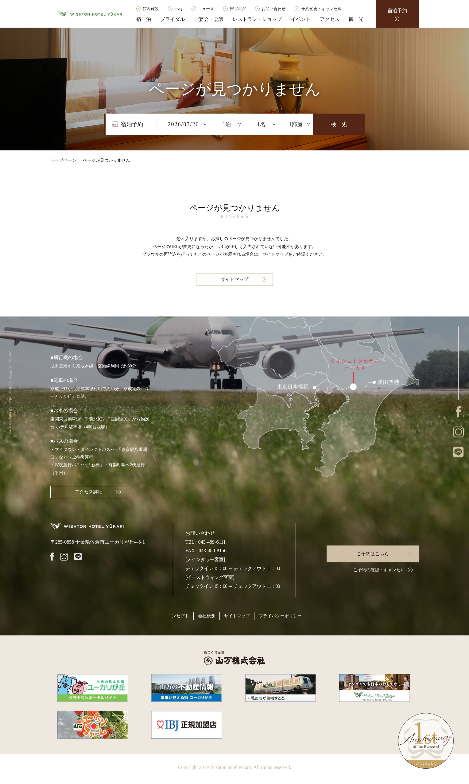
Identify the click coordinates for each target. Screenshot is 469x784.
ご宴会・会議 (208, 19)
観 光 (356, 19)
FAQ (178, 8)
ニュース (206, 8)
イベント (301, 19)
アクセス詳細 (89, 491)
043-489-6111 (212, 542)
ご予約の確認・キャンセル (379, 570)
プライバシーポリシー (280, 616)
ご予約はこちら (373, 553)
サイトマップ (234, 279)
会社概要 (206, 616)
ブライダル (172, 19)
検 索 (339, 124)
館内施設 (151, 8)
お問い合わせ (273, 8)
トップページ (63, 160)
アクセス (329, 19)
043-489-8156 (213, 550)
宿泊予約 (397, 10)
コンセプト (178, 616)
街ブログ (238, 8)
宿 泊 (143, 19)
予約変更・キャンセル (321, 8)
